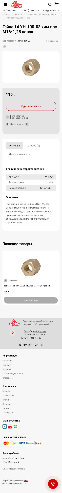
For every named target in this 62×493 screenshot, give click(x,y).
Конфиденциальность (12, 374)
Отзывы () (34, 145)
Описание (14, 145)
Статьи (5, 400)
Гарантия (6, 369)
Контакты (6, 404)
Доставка (7, 365)
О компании (8, 395)
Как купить (7, 361)
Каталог (18, 15)
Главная (6, 15)
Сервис (5, 408)
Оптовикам (7, 378)
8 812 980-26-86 (9, 10)
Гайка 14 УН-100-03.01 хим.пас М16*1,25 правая (27, 286)
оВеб (26, 481)
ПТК (27, 124)
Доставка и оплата (19, 154)
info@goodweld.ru (51, 10)
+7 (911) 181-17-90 (30, 10)
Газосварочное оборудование (41, 15)
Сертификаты (8, 413)
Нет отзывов (52, 41)
